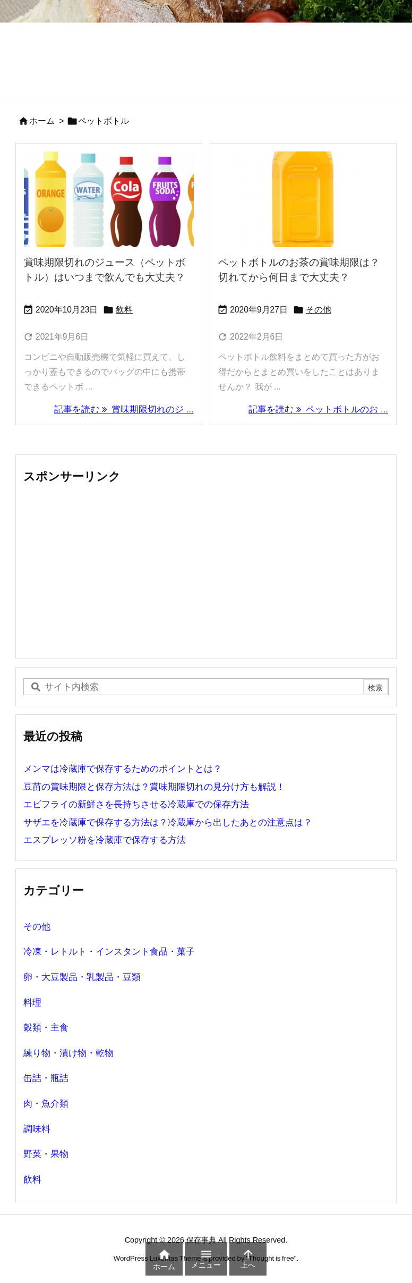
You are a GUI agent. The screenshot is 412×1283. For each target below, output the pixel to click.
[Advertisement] (206, 570)
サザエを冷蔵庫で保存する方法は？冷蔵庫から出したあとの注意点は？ (167, 822)
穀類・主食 (45, 1028)
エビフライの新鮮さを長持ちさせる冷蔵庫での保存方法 (136, 804)
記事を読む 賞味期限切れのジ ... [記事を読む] (124, 409)
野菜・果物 (45, 1154)
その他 (318, 309)
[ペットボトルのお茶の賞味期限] (303, 199)
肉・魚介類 (45, 1104)
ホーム (42, 120)
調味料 (36, 1129)
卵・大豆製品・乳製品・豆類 (82, 977)
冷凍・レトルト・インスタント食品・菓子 (109, 952)
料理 (32, 1003)
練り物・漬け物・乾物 (68, 1053)
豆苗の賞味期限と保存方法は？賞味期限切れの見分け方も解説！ (154, 787)
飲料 (124, 309)
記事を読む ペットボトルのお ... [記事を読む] (318, 409)
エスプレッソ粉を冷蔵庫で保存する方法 (104, 840)
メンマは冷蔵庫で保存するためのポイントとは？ (122, 769)
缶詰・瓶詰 (45, 1078)
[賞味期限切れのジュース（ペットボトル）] (109, 199)
